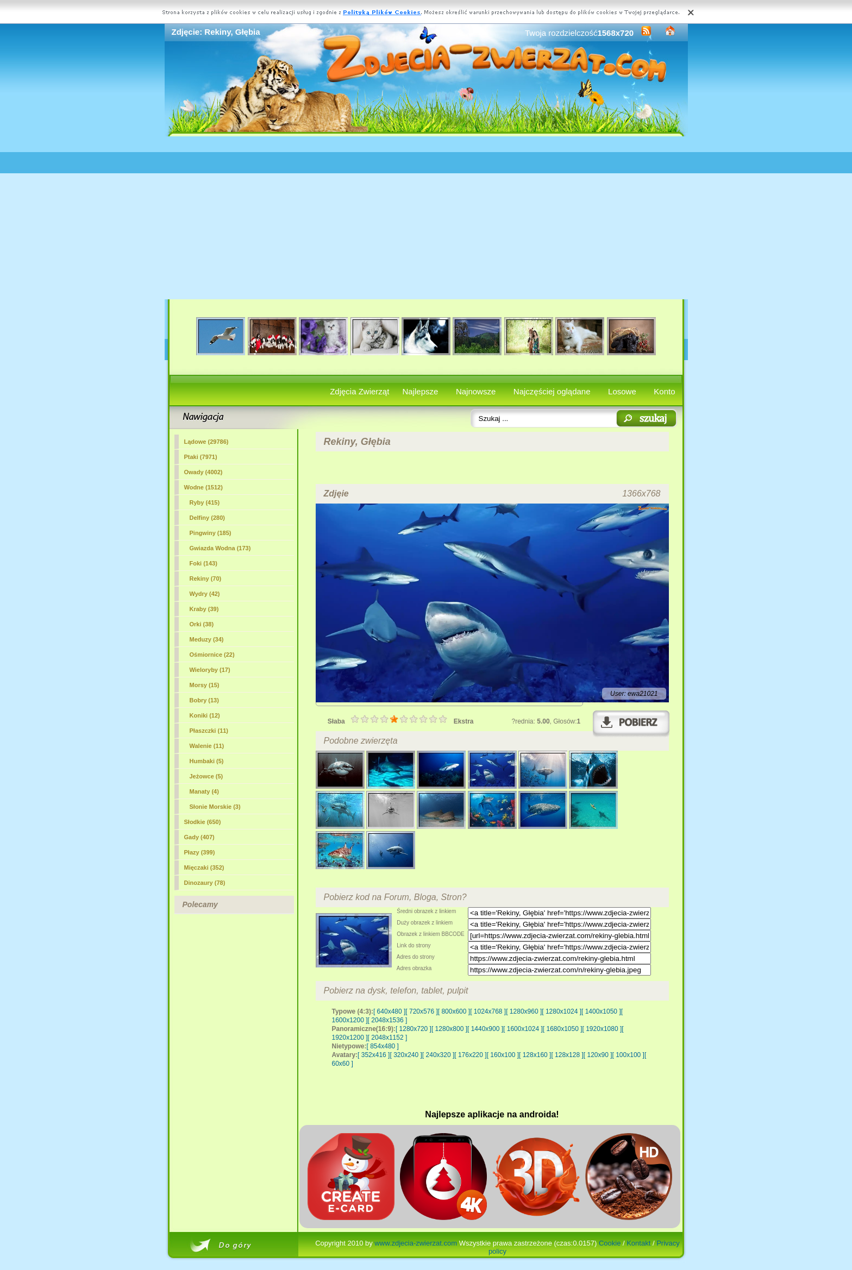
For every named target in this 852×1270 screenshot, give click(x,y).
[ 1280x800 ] (449, 1029)
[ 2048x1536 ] (388, 1020)
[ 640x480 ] (389, 1011)
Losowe (622, 391)
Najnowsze (476, 391)
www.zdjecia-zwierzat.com (415, 1243)
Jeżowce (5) (206, 776)
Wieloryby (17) (210, 670)
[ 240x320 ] (438, 1055)
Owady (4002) (203, 472)
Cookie (610, 1243)
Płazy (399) (199, 852)
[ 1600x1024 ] (523, 1029)
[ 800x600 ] (454, 1011)
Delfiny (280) (207, 517)
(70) (206, 578)
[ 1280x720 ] (413, 1029)
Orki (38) (202, 624)
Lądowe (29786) (206, 441)
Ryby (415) (205, 502)
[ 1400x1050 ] (601, 1011)
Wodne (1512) (203, 487)
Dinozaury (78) (204, 882)
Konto (664, 391)
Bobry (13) (204, 700)
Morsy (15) (205, 685)
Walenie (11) (207, 746)
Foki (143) (203, 563)
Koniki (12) (205, 715)
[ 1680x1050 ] (562, 1029)
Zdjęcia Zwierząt (359, 391)
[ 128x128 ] (567, 1055)
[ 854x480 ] (383, 1046)
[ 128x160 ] (535, 1055)
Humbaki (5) (207, 761)
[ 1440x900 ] (485, 1029)
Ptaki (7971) (200, 457)
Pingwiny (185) (210, 533)
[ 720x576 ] (421, 1011)
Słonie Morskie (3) (215, 806)
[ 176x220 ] (470, 1055)
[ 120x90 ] (598, 1055)
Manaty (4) (204, 791)
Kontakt (638, 1243)
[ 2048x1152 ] (388, 1037)
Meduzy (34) (207, 639)
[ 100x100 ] (628, 1055)
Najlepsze (420, 391)
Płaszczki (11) (209, 730)
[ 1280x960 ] (524, 1011)
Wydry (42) (205, 593)
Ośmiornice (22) (212, 654)
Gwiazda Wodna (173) (220, 548)
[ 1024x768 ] (488, 1011)
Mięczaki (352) (204, 867)
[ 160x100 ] (503, 1055)
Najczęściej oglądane (552, 391)
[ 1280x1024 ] (561, 1011)
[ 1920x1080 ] (602, 1029)
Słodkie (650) (202, 822)
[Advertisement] (426, 218)
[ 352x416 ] (374, 1055)
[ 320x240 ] (406, 1055)
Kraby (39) (204, 609)
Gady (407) (199, 837)
